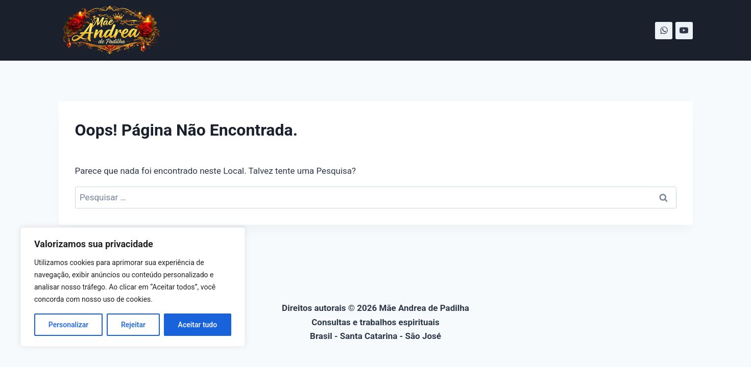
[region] (132, 287)
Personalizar (68, 325)
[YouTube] (684, 30)
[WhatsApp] (663, 30)
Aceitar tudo (197, 325)
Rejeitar (133, 325)
